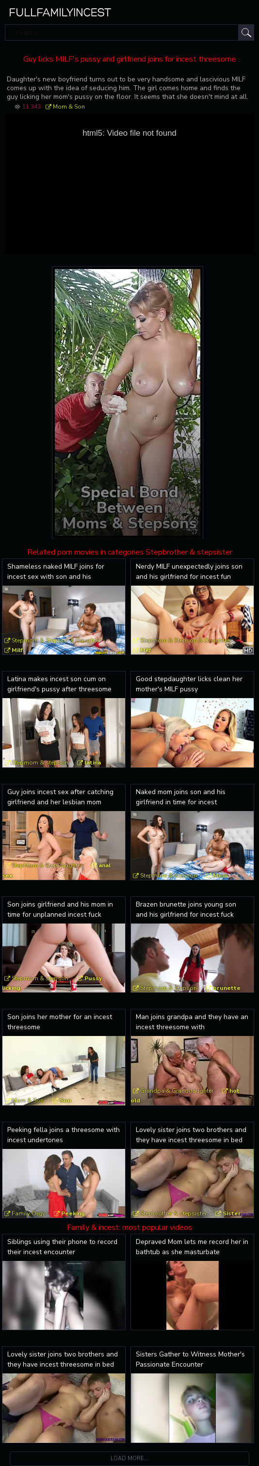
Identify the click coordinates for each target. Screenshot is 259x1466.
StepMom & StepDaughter (47, 865)
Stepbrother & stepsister (173, 1213)
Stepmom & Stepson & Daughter (56, 640)
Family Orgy (28, 1213)
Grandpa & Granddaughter (176, 1091)
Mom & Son (69, 107)
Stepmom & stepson (40, 762)
